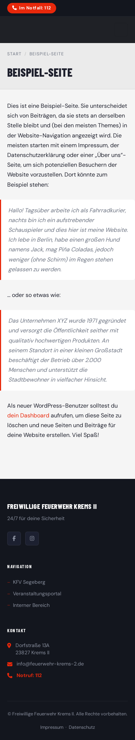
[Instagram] (32, 538)
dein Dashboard (28, 415)
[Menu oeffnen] (121, 30)
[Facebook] (14, 538)
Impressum (51, 727)
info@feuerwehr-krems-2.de (50, 663)
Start (14, 54)
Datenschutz (82, 727)
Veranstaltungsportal (37, 593)
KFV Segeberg (29, 582)
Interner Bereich (31, 605)
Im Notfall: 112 (31, 8)
